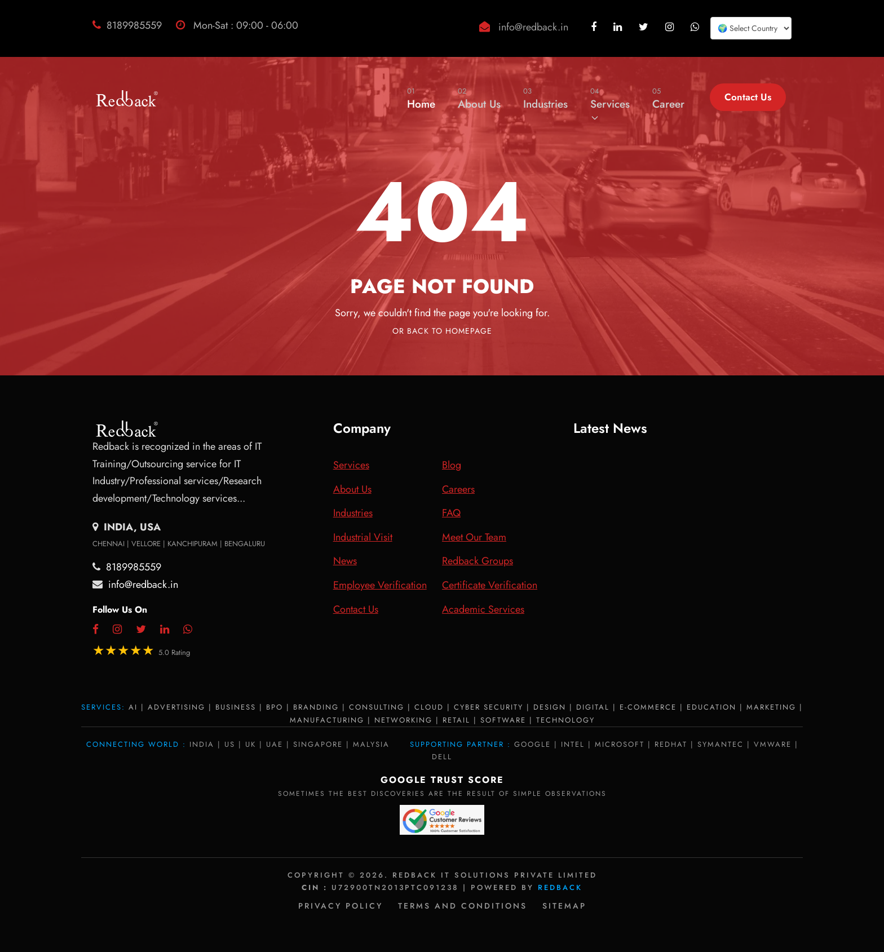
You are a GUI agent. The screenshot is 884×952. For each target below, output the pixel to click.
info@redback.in (533, 27)
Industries (545, 98)
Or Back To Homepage (442, 330)
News (345, 561)
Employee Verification (380, 585)
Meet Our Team (474, 537)
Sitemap (564, 905)
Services (610, 103)
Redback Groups (477, 561)
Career (668, 98)
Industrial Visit (362, 537)
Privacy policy (340, 905)
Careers (458, 489)
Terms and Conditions (462, 905)
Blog (451, 465)
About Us (479, 98)
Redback (560, 887)
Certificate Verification (489, 585)
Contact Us (747, 97)
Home (421, 98)
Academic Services (483, 609)
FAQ (451, 513)
